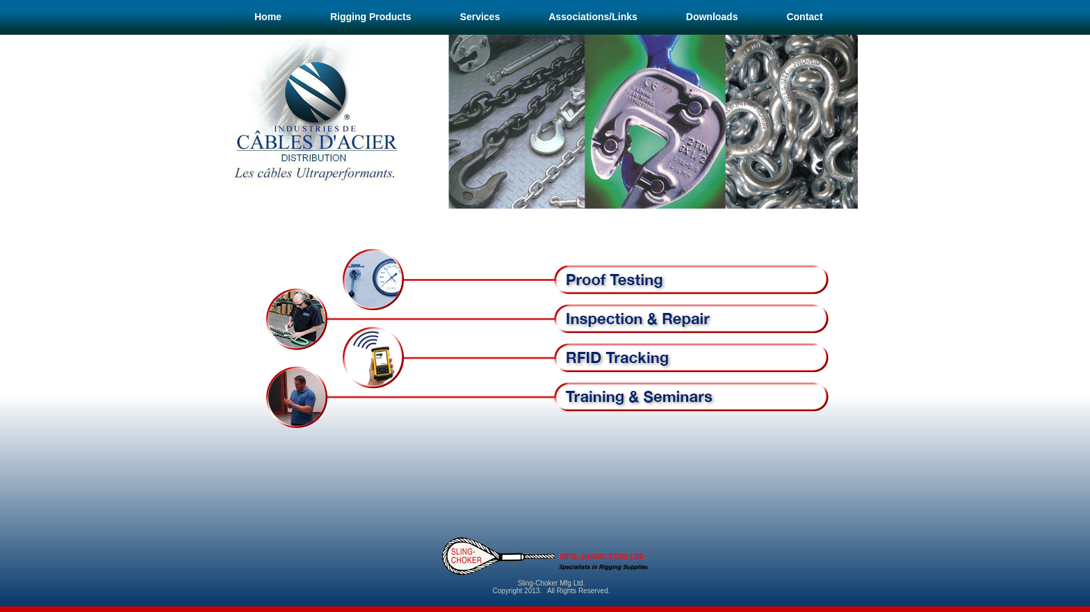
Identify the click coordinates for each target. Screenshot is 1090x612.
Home (268, 16)
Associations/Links (592, 16)
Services (480, 16)
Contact (804, 16)
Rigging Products (371, 16)
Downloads (712, 16)
